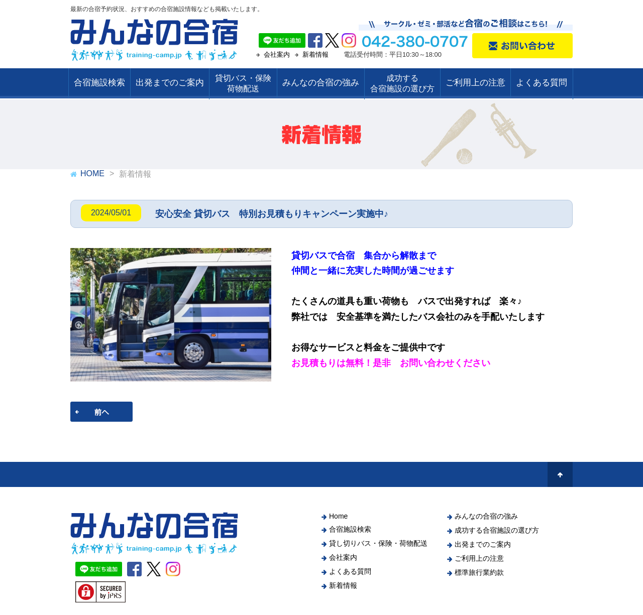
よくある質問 (541, 82)
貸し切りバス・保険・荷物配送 (378, 543)
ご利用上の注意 (475, 82)
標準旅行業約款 (479, 572)
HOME (92, 173)
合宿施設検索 (99, 82)
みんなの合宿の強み (320, 82)
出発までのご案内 (170, 82)
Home (338, 516)
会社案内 (277, 54)
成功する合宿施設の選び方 (497, 530)
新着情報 (315, 54)
